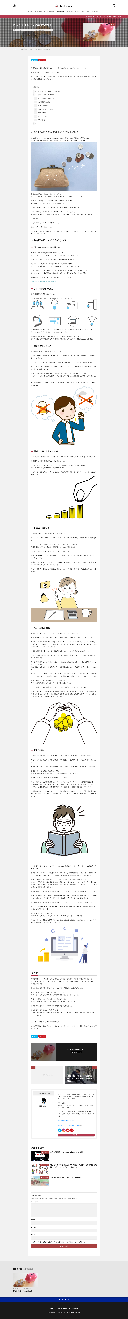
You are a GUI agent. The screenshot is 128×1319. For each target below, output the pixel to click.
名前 (33, 1219)
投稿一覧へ (75, 1135)
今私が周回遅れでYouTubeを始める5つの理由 (66, 1152)
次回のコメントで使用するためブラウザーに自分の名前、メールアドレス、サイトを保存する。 (59, 1242)
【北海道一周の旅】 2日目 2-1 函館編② (66, 1177)
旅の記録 (69, 11)
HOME (16, 49)
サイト (33, 1234)
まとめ (36, 123)
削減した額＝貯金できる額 (43, 109)
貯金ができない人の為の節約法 (42, 49)
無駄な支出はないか (41, 105)
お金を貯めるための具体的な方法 (43, 94)
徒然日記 (94, 11)
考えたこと (46, 1152)
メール (33, 1227)
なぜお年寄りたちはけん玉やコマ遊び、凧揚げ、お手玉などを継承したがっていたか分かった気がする (73, 1166)
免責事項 (75, 1308)
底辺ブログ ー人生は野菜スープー (69, 1312)
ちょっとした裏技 (41, 116)
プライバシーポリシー (63, 1308)
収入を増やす (39, 120)
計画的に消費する (41, 112)
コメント (34, 1201)
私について (38, 11)
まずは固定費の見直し (42, 102)
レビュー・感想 (79, 11)
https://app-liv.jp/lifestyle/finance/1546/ (43, 281)
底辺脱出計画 (60, 11)
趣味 (88, 11)
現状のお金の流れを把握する (44, 98)
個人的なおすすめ (49, 11)
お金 (36, 30)
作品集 (30, 11)
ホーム (52, 1308)
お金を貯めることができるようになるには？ (46, 91)
